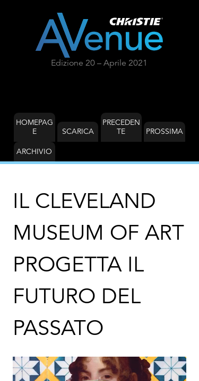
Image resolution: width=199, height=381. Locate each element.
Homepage (34, 127)
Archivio (34, 151)
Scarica (78, 131)
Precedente (121, 127)
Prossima (164, 131)
